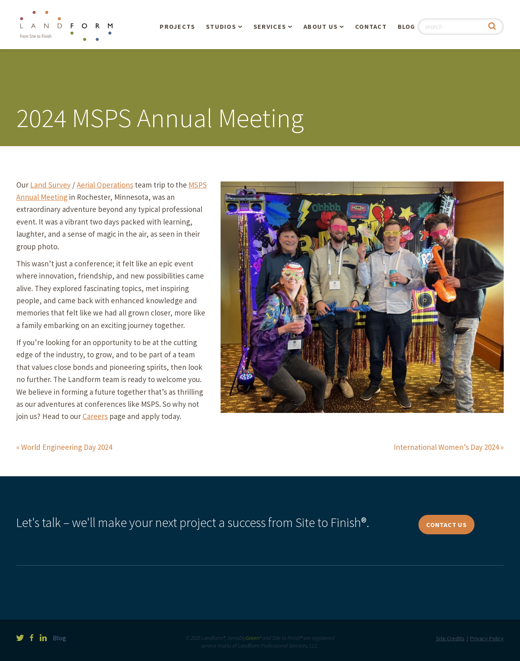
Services (270, 26)
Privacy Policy (487, 638)
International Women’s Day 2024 (446, 447)
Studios (221, 26)
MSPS (197, 185)
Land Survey (50, 185)
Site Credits (450, 638)
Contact (371, 26)
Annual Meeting (41, 197)
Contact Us (446, 525)
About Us (320, 26)
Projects (177, 26)
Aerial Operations (105, 185)
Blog (406, 26)
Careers (95, 416)
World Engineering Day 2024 (66, 447)
